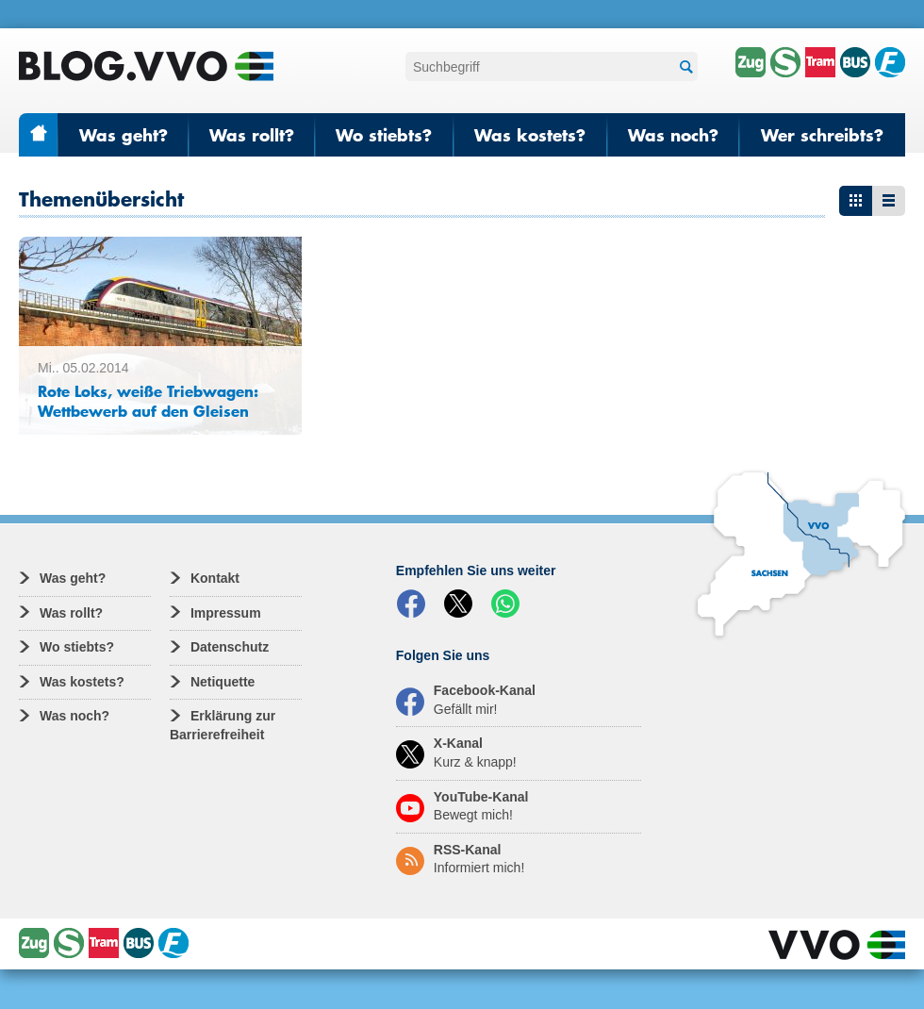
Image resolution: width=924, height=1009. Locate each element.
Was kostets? (530, 135)
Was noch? (673, 135)
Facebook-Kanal (466, 700)
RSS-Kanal (460, 859)
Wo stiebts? (384, 135)
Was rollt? (251, 135)
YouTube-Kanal (462, 806)
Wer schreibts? (822, 135)
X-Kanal (456, 752)
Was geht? (123, 135)
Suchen (683, 67)
